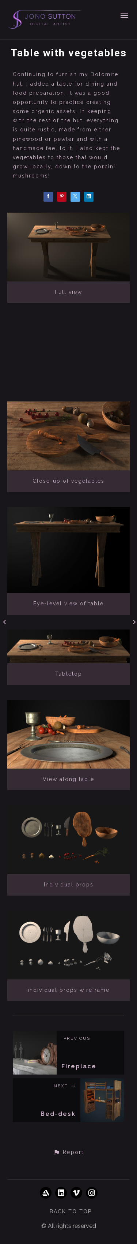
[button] (68, 1152)
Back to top (71, 1211)
